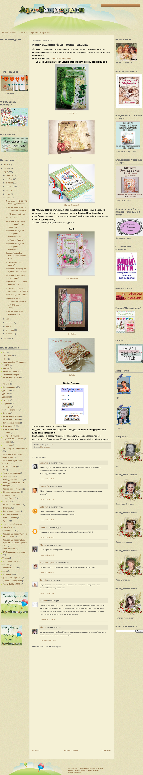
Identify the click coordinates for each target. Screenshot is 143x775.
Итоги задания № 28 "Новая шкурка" (60, 44)
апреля (9, 322)
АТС (4, 352)
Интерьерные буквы (11, 416)
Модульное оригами (11, 473)
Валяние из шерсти (10, 371)
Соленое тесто (8, 549)
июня (8, 198)
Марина (43, 600)
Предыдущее (106, 750)
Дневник (6, 397)
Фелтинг (5, 564)
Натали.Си (44, 486)
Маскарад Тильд (9, 467)
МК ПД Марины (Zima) (15, 214)
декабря (9, 175)
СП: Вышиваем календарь (13, 552)
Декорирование (9, 387)
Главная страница (9, 32)
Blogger (100, 768)
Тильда (5, 558)
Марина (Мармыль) (71, 205)
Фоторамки (7, 574)
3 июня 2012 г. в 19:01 (47, 537)
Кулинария (7, 445)
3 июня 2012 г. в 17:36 (47, 499)
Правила (23, 32)
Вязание (6, 384)
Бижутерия (7, 355)
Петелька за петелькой (12, 505)
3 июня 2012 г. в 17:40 (47, 520)
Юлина (43, 545)
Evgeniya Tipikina (47, 562)
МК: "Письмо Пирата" (14, 240)
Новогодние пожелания (12, 480)
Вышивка (6, 380)
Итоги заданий (8, 426)
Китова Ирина (71, 113)
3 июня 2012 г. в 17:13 (47, 479)
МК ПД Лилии (11, 218)
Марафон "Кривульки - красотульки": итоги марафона (15, 224)
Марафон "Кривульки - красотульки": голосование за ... (15, 233)
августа (9, 190)
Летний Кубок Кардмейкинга (14, 448)
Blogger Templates (74, 770)
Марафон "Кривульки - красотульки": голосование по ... (15, 246)
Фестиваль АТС (9, 568)
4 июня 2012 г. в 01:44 (47, 593)
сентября (10, 186)
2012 (6, 172)
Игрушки (6, 413)
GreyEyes (44, 463)
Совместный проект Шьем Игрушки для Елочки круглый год (14, 543)
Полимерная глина (10, 511)
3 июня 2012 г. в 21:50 (47, 555)
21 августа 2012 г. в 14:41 (48, 640)
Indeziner (78, 772)
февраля (10, 330)
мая (7, 319)
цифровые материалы (12, 581)
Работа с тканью (9, 518)
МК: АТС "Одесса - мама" (16, 295)
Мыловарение (8, 476)
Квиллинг (6, 433)
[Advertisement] (53, 729)
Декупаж (6, 390)
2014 (6, 165)
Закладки (6, 407)
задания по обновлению (62, 59)
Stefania (72, 375)
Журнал (5, 400)
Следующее (37, 750)
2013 (6, 168)
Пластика (6, 508)
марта (8, 326)
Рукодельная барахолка (40, 32)
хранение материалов (11, 577)
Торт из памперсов (10, 561)
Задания (6, 403)
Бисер (5, 359)
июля (8, 194)
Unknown (44, 507)
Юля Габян (72, 334)
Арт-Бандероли (84, 768)
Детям (5, 394)
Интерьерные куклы (11, 423)
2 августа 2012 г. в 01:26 (47, 619)
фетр (4, 571)
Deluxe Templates (93, 770)
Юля (71, 157)
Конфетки (6, 442)
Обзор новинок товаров (12, 489)
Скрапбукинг (7, 531)
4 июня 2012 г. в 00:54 (47, 572)
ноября (9, 179)
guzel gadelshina (72, 278)
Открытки (6, 501)
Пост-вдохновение (10, 514)
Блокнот (5, 368)
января (9, 334)
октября (9, 183)
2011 (6, 338)
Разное (5, 521)
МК (3, 470)
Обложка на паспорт (11, 492)
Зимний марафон (9, 410)
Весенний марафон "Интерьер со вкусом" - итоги (16, 256)
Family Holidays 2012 (11, 584)
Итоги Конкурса (9, 429)
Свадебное (7, 527)
